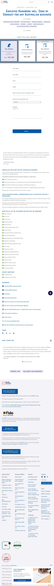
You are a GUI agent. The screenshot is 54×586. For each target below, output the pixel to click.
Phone (14, 87)
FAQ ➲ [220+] (18, 477)
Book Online (31, 482)
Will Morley (14, 565)
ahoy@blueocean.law (32, 477)
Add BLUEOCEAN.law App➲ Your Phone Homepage (10, 451)
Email (14, 80)
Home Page (4, 477)
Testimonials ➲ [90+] (6, 488)
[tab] (9, 51)
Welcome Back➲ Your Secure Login (9, 428)
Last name (15, 74)
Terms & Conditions (45, 491)
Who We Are (5, 497)
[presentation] (23, 124)
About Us (4, 494)
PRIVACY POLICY (45, 494)
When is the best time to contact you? (23, 93)
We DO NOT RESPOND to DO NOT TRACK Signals (46, 512)
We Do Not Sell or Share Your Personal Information (45, 500)
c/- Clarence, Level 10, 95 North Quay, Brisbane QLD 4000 (33, 535)
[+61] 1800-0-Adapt (32, 479)
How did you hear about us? (20, 99)
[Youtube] (45, 477)
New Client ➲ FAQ (6, 509)
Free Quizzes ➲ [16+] (20, 504)
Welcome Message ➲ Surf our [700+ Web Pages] (6, 481)
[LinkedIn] (42, 477)
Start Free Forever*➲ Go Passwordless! (9, 391)
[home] (4, 2)
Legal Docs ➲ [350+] (6, 485)
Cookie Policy (44, 496)
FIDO (33, 396)
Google (38, 356)
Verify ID (4, 520)
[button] (52, 2)
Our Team (4, 506)
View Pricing (22, 580)
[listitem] (27, 157)
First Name (16, 68)
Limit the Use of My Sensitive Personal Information (45, 506)
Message (15, 107)
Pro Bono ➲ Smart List (20, 530)
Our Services (5, 504)
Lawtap (11, 162)
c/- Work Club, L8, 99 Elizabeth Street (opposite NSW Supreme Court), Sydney (33, 520)
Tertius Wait (22, 442)
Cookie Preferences (45, 516)
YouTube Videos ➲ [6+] (20, 507)
